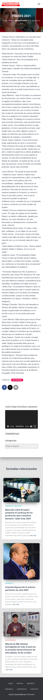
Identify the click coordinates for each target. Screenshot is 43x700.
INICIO (10, 683)
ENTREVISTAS (21, 689)
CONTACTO (34, 689)
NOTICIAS (20, 683)
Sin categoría (17, 380)
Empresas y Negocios (13, 506)
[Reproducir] (8, 426)
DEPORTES (31, 683)
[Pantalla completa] (35, 426)
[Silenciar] (31, 426)
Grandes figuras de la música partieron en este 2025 (20, 588)
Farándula (9, 583)
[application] (21, 419)
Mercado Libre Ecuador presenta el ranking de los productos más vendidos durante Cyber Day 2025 (19, 514)
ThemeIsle (30, 694)
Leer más (32, 535)
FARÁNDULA (9, 689)
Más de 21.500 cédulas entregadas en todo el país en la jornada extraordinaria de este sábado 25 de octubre (20, 648)
